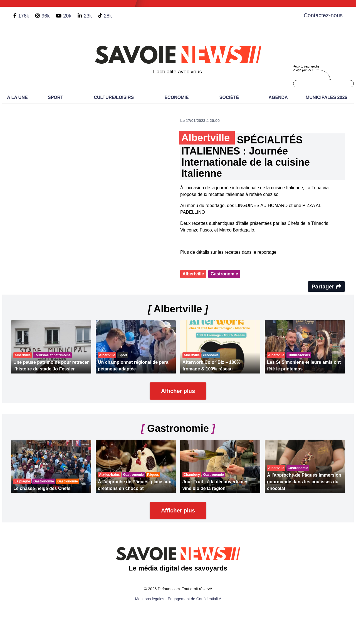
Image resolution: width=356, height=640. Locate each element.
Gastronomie (224, 274)
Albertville (193, 274)
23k (88, 16)
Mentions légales (149, 599)
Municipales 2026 (326, 97)
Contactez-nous (323, 15)
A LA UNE (17, 97)
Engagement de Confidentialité (194, 599)
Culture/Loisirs (114, 97)
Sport (55, 97)
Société (229, 97)
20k (67, 16)
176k (23, 16)
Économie (176, 97)
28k (108, 16)
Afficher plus (178, 391)
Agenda (278, 97)
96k (45, 16)
